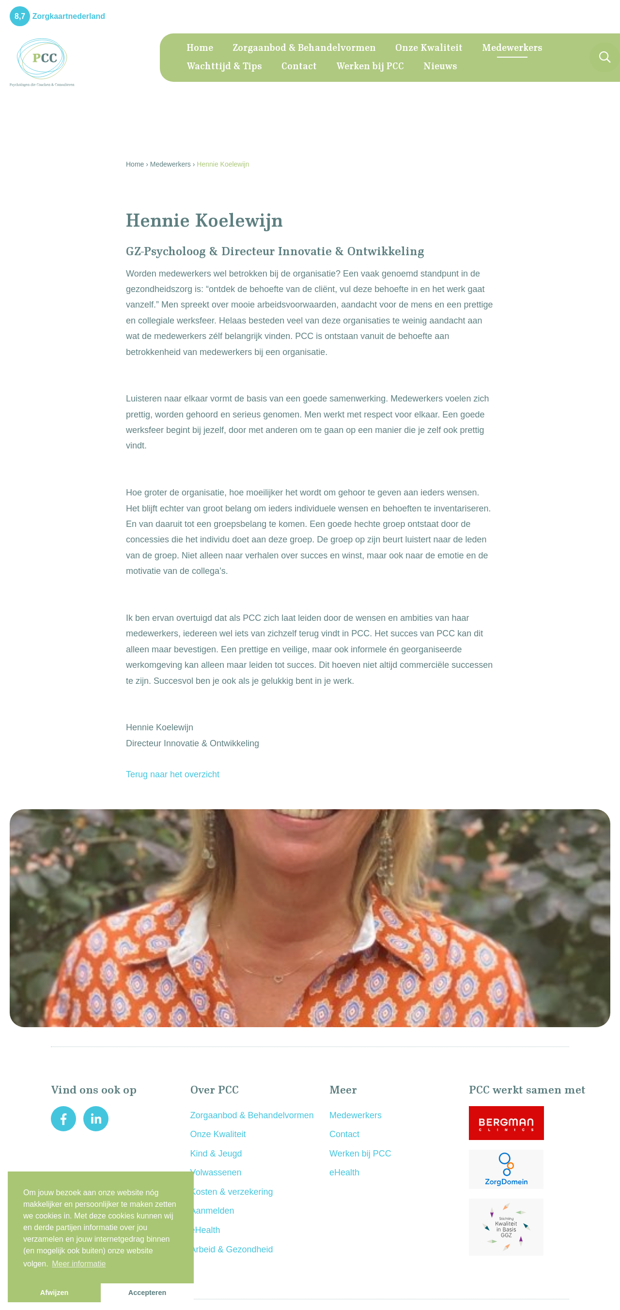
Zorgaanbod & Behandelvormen (304, 48)
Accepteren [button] (147, 1292)
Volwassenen (216, 1172)
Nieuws (440, 67)
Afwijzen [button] (54, 1292)
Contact (299, 67)
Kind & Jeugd (216, 1153)
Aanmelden (212, 1211)
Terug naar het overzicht (172, 774)
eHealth (205, 1230)
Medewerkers (512, 48)
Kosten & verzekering (231, 1192)
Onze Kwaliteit (429, 48)
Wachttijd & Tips (224, 67)
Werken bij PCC (370, 67)
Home (199, 48)
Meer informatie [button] (79, 1264)
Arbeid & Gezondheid (231, 1249)
